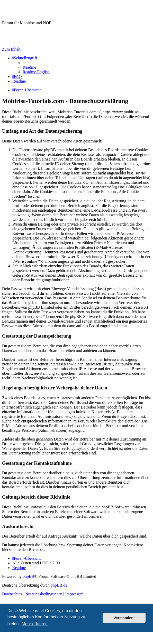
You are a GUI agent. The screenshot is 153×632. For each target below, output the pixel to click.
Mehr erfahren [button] (35, 624)
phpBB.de (59, 585)
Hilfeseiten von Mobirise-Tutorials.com (29, 32)
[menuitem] (29, 67)
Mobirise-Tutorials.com (43, 10)
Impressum (11, 40)
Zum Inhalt (11, 49)
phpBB (28, 576)
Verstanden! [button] (124, 618)
